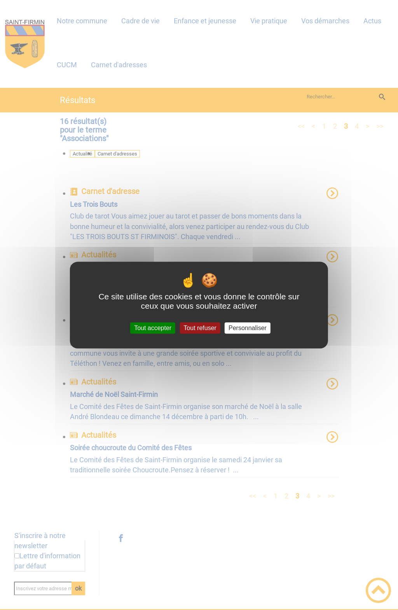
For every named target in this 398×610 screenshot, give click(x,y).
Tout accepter (152, 328)
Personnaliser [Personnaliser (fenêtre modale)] (248, 328)
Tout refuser (199, 328)
